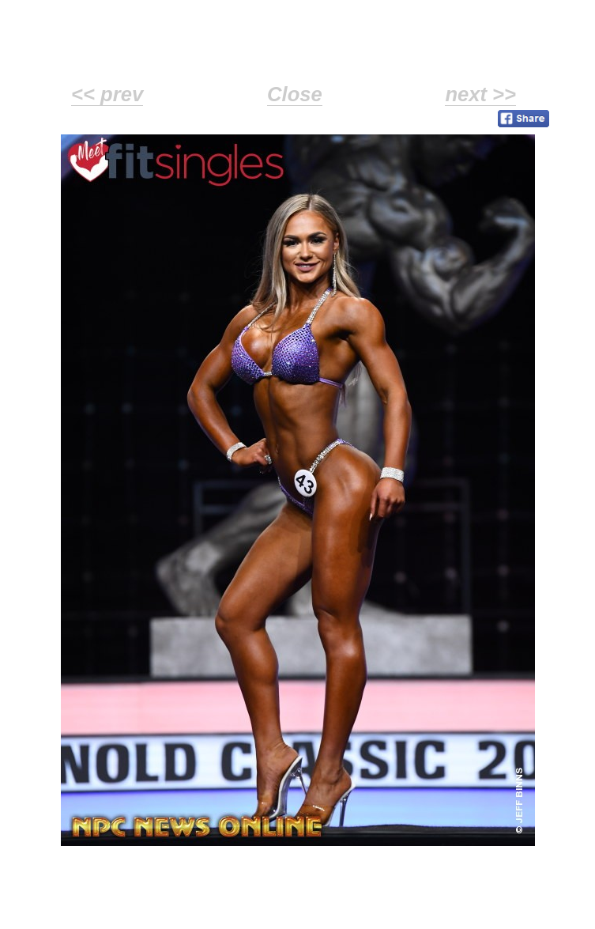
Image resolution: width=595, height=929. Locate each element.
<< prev (107, 94)
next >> (480, 94)
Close (294, 94)
